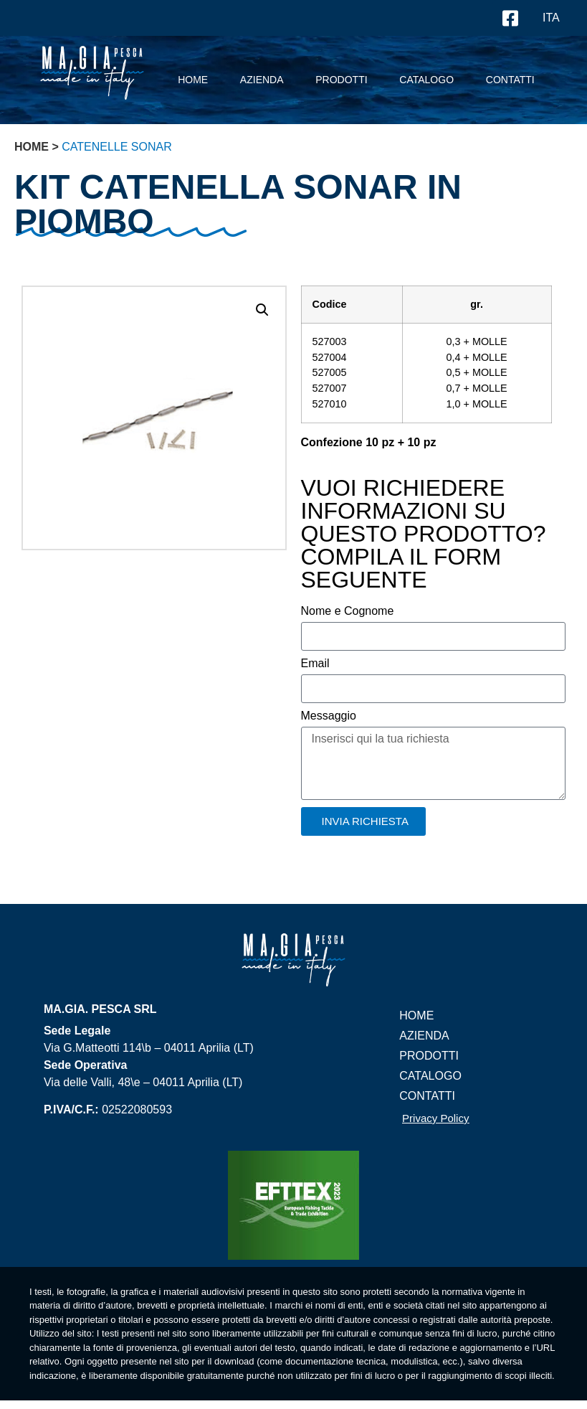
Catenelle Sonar (117, 147)
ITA (551, 17)
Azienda (262, 79)
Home (193, 79)
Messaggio (328, 716)
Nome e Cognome (347, 611)
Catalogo (426, 79)
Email (315, 663)
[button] (262, 310)
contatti (510, 79)
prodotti (341, 79)
